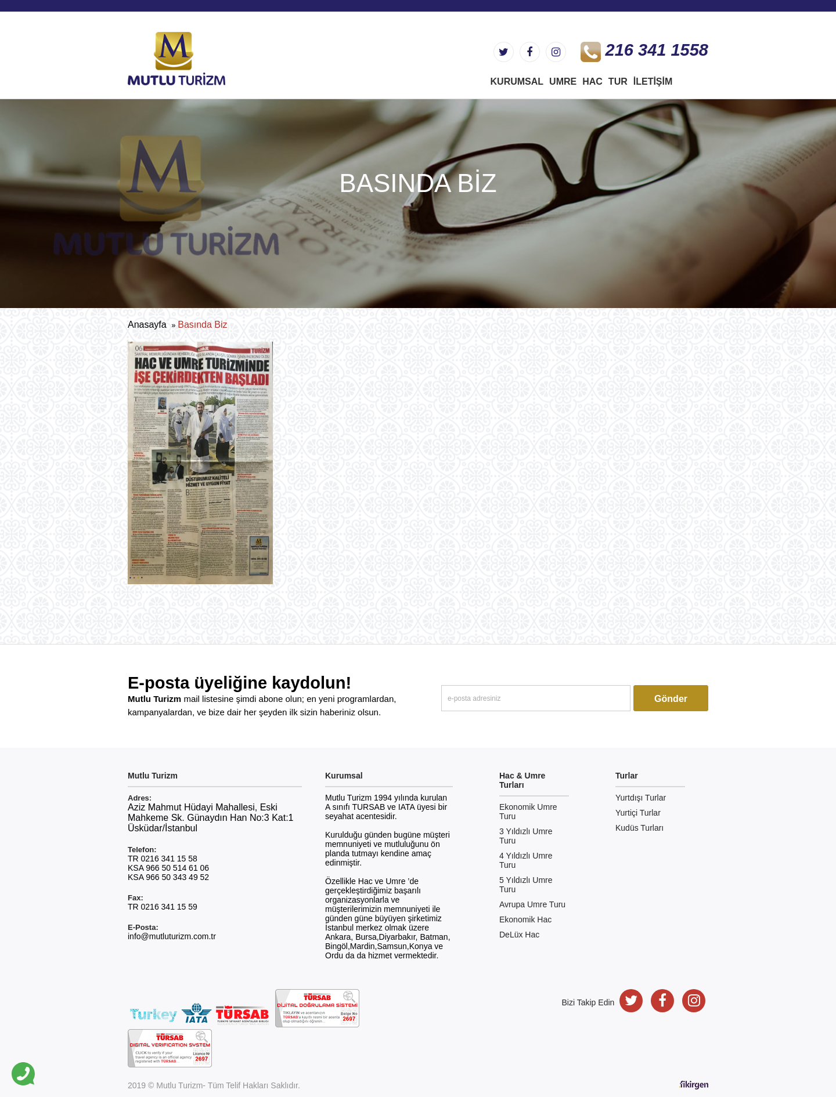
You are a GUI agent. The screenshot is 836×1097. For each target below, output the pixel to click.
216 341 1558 (644, 50)
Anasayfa (147, 325)
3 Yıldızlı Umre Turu (526, 836)
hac (592, 81)
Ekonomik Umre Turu (528, 811)
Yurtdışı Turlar (640, 797)
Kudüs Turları (639, 827)
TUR (618, 81)
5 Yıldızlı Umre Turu (526, 884)
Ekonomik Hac (525, 919)
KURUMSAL (517, 81)
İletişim (653, 81)
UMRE (562, 81)
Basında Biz (202, 325)
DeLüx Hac (519, 934)
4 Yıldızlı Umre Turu (526, 860)
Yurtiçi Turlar (638, 812)
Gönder (670, 699)
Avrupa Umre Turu (532, 904)
